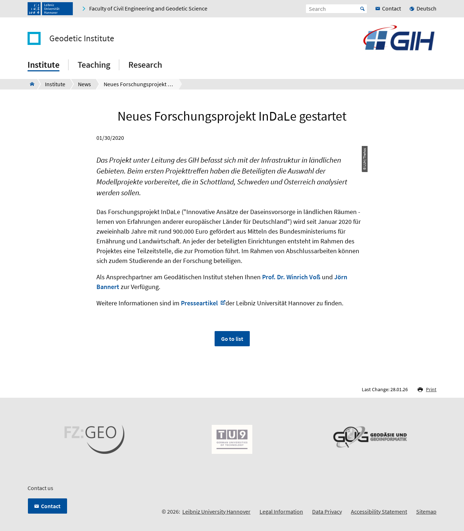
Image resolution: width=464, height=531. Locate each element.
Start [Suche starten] (362, 8)
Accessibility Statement (379, 511)
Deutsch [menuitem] (426, 8)
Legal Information (281, 511)
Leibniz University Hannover (216, 511)
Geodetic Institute (81, 38)
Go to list (232, 338)
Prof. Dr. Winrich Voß (291, 277)
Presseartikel (200, 303)
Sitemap (426, 511)
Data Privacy (327, 511)
